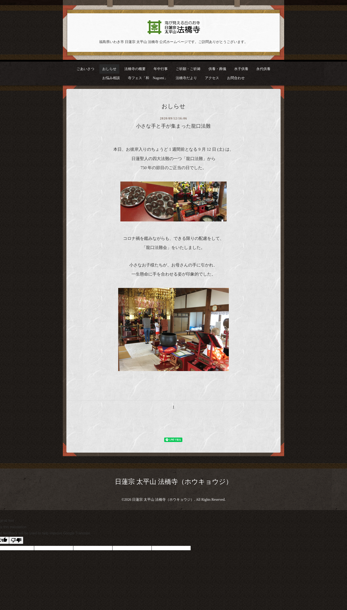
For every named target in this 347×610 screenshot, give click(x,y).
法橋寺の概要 (135, 69)
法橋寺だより (186, 78)
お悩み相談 (111, 78)
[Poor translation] (16, 540)
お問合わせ (236, 78)
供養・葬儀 (217, 69)
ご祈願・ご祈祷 (188, 69)
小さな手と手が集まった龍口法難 (173, 126)
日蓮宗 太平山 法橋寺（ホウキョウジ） (173, 481)
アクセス (212, 78)
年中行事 (161, 69)
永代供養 (263, 69)
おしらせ (109, 69)
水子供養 (241, 69)
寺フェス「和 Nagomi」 (148, 78)
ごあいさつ (85, 69)
